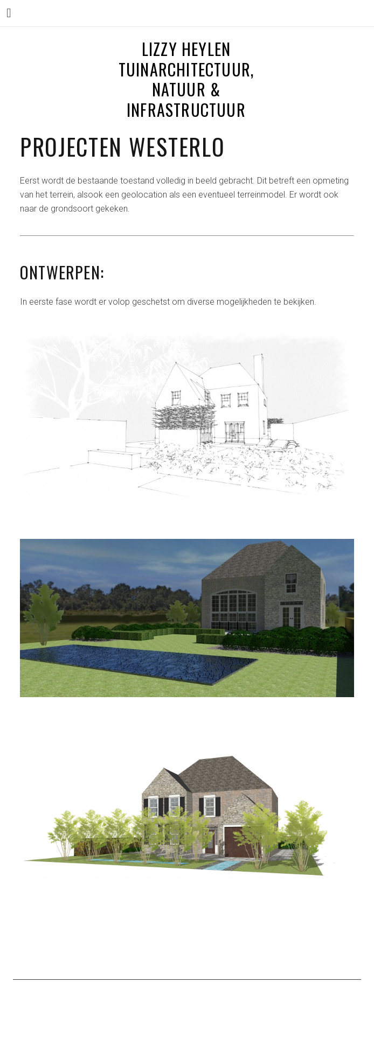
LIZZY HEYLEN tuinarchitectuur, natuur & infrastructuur (186, 79)
